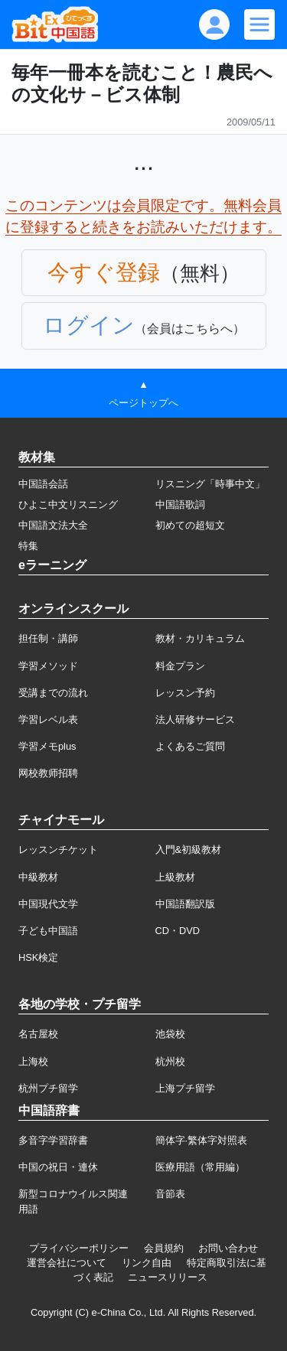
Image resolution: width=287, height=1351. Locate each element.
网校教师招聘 (48, 773)
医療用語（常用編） (200, 1167)
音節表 (170, 1194)
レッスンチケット (58, 849)
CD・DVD (178, 930)
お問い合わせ (228, 1248)
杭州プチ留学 (48, 1088)
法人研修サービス (195, 719)
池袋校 (170, 1034)
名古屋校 (38, 1034)
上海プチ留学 (185, 1088)
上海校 (33, 1061)
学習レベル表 (48, 719)
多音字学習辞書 (53, 1140)
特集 (28, 546)
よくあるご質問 (190, 746)
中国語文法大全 (53, 525)
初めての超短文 (190, 525)
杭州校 (170, 1061)
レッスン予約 (185, 692)
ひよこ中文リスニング (68, 504)
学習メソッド (48, 666)
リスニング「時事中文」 (210, 484)
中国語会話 (43, 484)
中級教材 (38, 877)
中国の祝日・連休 (58, 1167)
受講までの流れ (53, 692)
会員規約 (164, 1248)
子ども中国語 (48, 930)
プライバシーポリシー (79, 1248)
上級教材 (175, 877)
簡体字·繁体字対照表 (201, 1140)
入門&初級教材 (188, 849)
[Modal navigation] (259, 24)
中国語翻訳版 (185, 904)
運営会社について (66, 1262)
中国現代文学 (48, 904)
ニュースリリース (167, 1277)
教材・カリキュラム (200, 638)
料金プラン (180, 666)
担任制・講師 (48, 638)
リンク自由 (146, 1262)
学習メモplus (47, 746)
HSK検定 (38, 957)
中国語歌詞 (180, 504)
